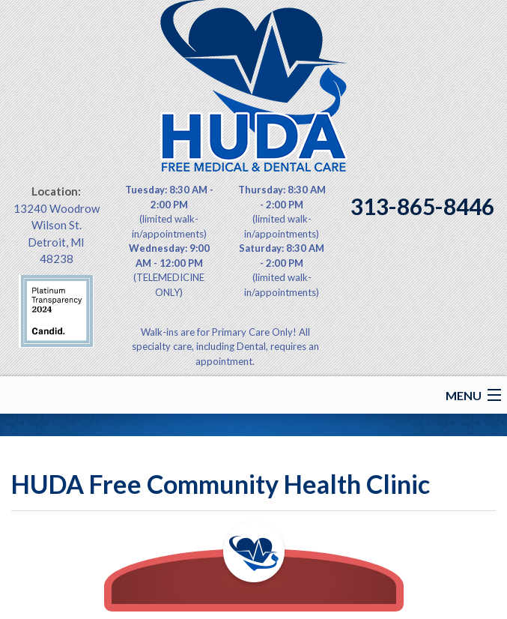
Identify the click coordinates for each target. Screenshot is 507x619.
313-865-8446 (422, 206)
